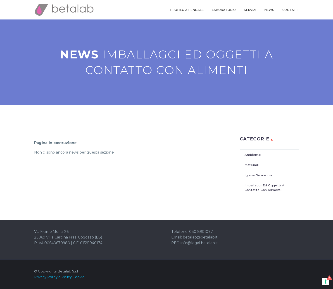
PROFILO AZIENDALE (187, 10)
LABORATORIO (224, 10)
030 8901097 (201, 231)
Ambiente (253, 155)
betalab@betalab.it (200, 237)
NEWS (269, 10)
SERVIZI (250, 10)
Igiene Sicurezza (258, 175)
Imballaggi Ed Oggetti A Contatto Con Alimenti (265, 187)
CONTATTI (290, 10)
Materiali (252, 165)
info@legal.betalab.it (199, 243)
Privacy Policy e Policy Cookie (59, 277)
